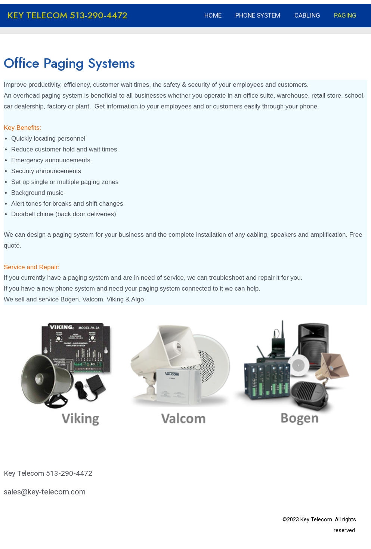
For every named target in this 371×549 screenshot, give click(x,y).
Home (217, 15)
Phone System (261, 15)
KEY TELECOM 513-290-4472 (67, 15)
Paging (346, 15)
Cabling (309, 15)
